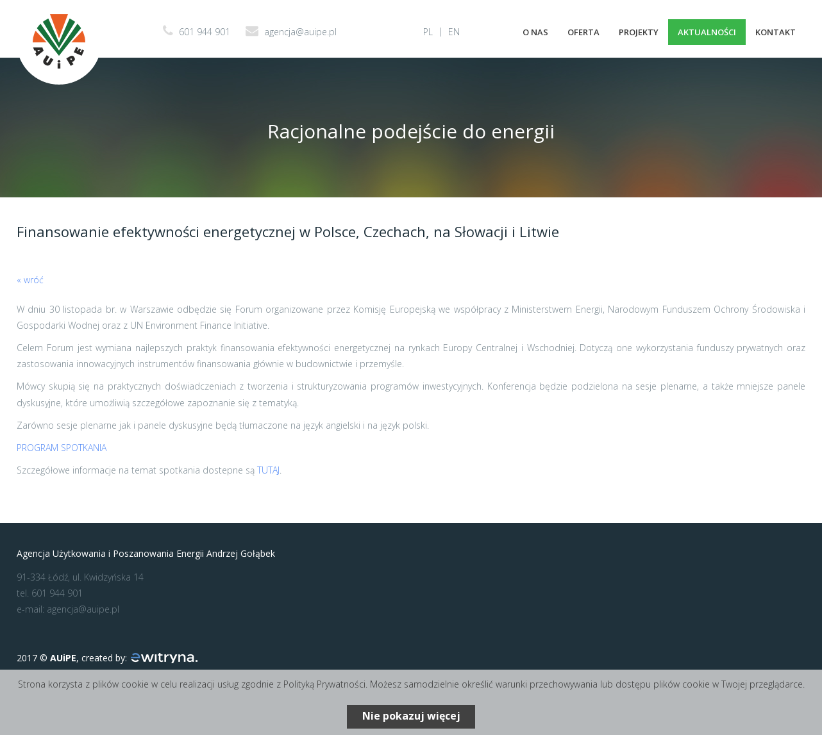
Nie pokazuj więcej (411, 716)
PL (428, 32)
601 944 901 (204, 32)
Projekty (638, 32)
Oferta (583, 32)
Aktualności (707, 32)
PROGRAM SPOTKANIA (61, 448)
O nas (535, 32)
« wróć (30, 280)
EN (454, 32)
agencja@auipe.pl (300, 32)
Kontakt (775, 32)
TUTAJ (268, 470)
